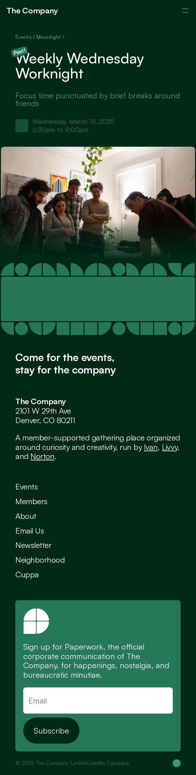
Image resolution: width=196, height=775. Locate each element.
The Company (32, 10)
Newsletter (33, 545)
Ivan (151, 447)
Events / (25, 37)
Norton (42, 456)
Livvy (169, 447)
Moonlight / (50, 37)
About (25, 516)
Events (26, 486)
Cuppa (27, 574)
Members (31, 501)
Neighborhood (39, 560)
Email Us (29, 531)
